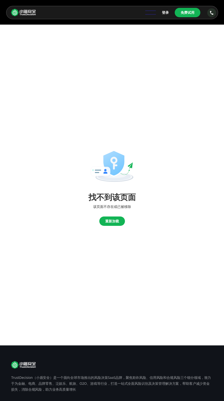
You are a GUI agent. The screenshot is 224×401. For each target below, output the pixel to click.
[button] (150, 12)
